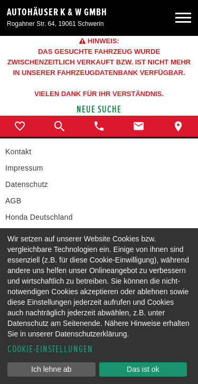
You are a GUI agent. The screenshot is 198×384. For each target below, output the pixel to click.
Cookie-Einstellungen (50, 349)
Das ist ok (143, 369)
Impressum (24, 168)
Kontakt (18, 151)
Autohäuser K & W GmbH (57, 12)
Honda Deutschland (39, 217)
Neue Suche (99, 110)
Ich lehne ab (51, 369)
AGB (13, 200)
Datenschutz (26, 184)
